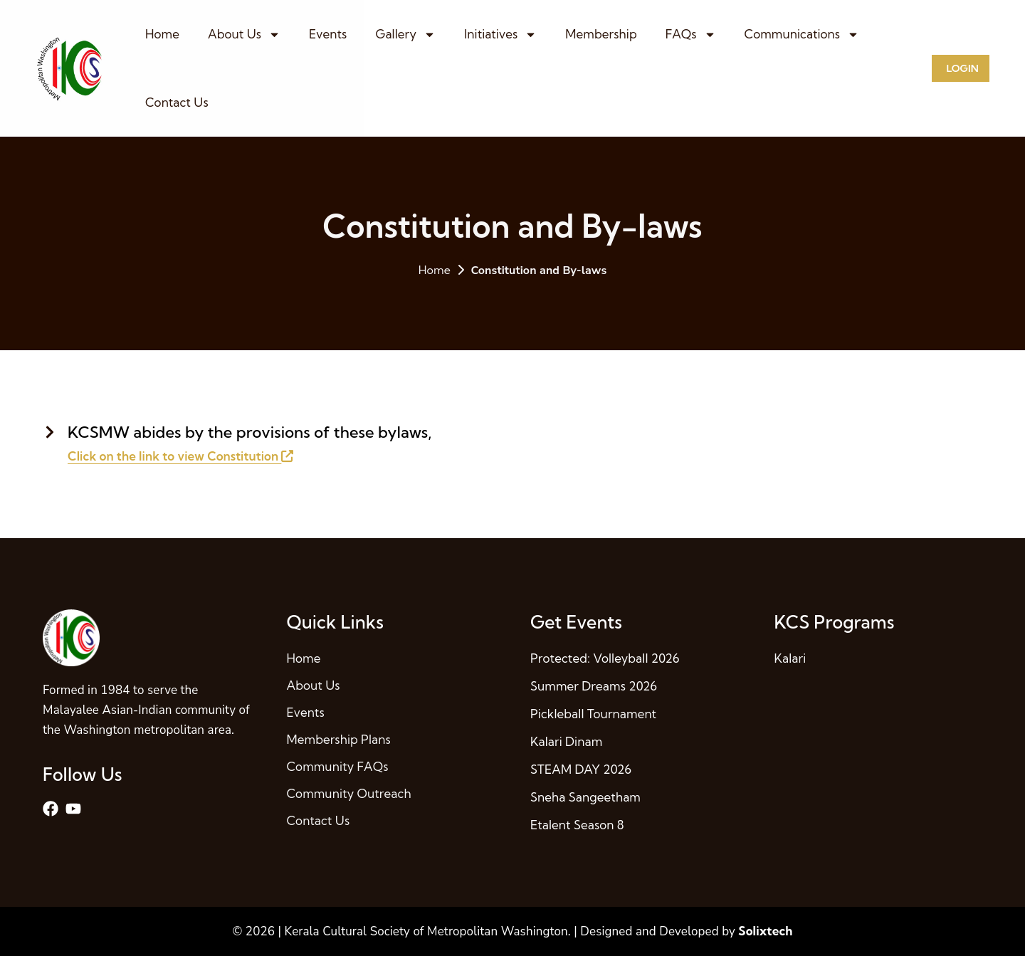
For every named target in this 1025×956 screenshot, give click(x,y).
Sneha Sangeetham (585, 796)
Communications (802, 34)
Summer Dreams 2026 (593, 685)
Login (962, 68)
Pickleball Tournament (593, 713)
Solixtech (765, 930)
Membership (600, 33)
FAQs (691, 34)
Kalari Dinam (566, 741)
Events (328, 33)
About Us (244, 34)
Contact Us (177, 102)
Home (162, 33)
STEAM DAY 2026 (580, 769)
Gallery (405, 34)
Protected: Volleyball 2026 (605, 658)
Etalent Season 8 (577, 824)
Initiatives (500, 34)
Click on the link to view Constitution (180, 455)
